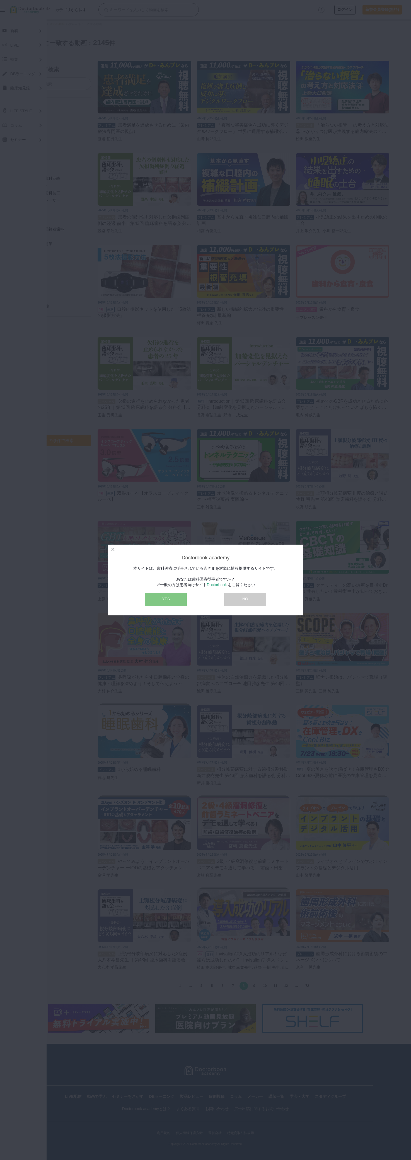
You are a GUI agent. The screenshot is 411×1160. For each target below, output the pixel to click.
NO (245, 599)
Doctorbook (217, 585)
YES (166, 599)
